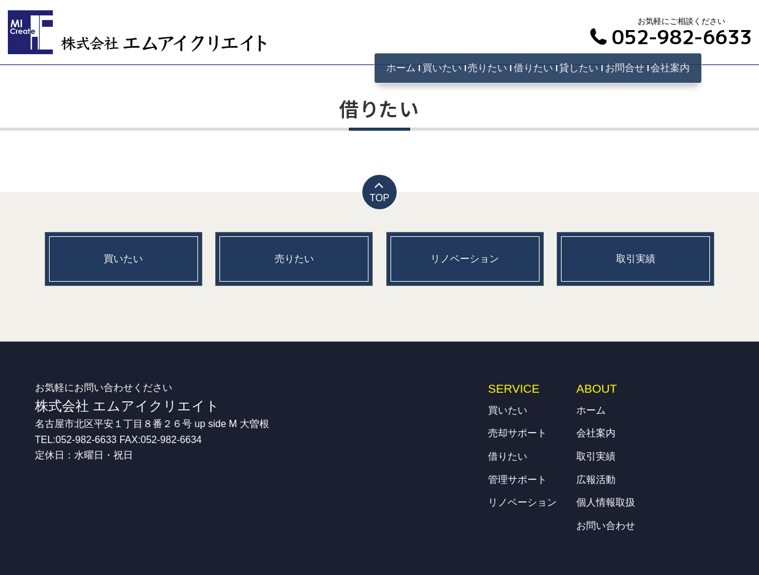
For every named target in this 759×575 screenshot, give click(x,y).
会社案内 (670, 68)
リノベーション (522, 502)
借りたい (533, 68)
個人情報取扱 (605, 502)
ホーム (401, 68)
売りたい (487, 68)
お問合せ (624, 68)
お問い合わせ (605, 525)
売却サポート (517, 433)
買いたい (442, 68)
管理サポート (517, 479)
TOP (380, 198)
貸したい (578, 68)
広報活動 (596, 479)
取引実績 (596, 456)
